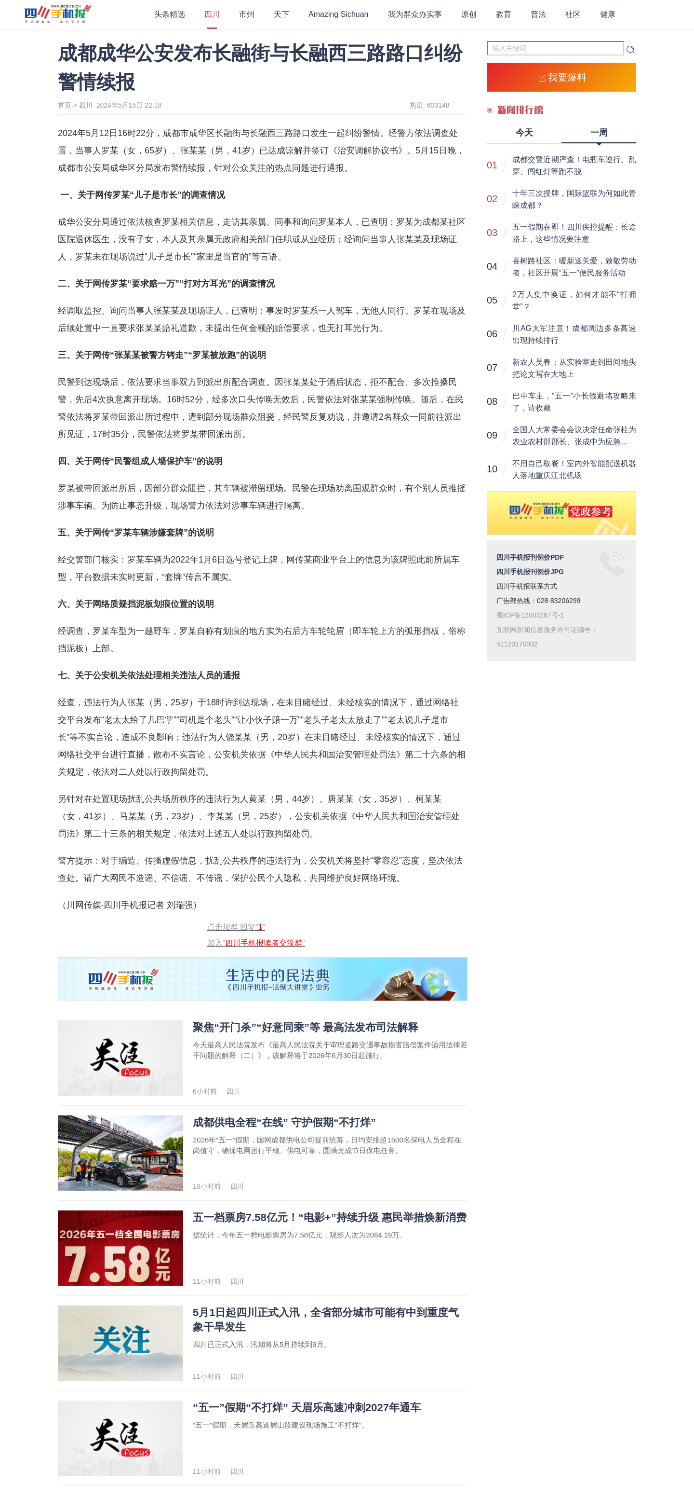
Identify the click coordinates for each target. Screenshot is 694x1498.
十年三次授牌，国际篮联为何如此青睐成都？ (574, 199)
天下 (281, 14)
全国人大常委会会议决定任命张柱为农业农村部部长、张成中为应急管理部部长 (574, 437)
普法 (538, 14)
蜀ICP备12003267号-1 (530, 615)
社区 (573, 14)
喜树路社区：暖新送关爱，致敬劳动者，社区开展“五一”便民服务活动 (574, 267)
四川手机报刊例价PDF (530, 557)
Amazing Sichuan (338, 14)
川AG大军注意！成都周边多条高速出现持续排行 (574, 334)
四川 (212, 14)
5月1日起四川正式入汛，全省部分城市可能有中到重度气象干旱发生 (326, 1319)
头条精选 (169, 14)
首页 (64, 105)
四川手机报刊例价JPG (530, 572)
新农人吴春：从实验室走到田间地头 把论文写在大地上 (574, 368)
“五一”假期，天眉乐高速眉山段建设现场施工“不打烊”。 (281, 1425)
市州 (246, 14)
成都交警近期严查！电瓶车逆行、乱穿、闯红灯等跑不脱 (574, 165)
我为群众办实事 (415, 14)
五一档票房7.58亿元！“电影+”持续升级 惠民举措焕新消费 (330, 1217)
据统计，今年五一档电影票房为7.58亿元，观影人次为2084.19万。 (299, 1235)
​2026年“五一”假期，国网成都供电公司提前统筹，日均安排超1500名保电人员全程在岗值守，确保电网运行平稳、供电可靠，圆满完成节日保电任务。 (327, 1145)
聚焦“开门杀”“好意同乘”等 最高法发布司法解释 (305, 1027)
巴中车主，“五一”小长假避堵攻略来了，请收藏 (574, 402)
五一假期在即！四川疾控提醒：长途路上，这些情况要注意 (574, 233)
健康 (607, 14)
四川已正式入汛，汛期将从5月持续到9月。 (262, 1344)
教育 (503, 14)
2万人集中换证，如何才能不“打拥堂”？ (574, 300)
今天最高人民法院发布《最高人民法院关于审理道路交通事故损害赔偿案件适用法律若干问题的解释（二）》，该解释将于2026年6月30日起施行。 (330, 1050)
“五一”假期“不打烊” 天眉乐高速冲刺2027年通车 (307, 1408)
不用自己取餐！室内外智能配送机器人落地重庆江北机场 (574, 469)
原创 (469, 14)
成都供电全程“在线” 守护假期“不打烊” (284, 1122)
